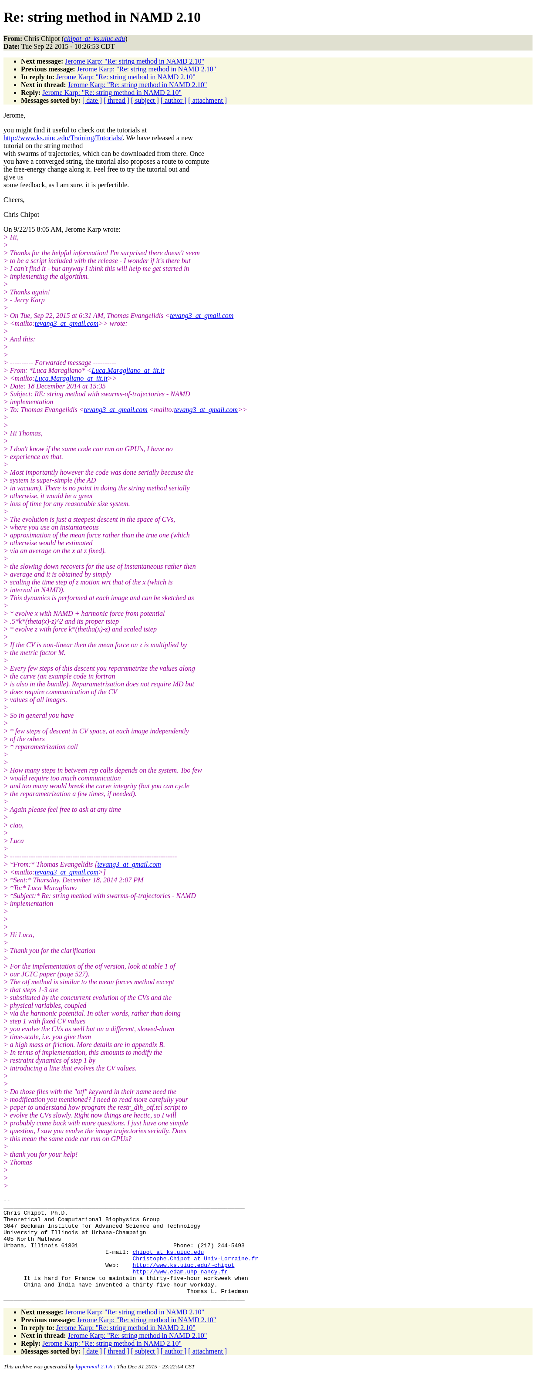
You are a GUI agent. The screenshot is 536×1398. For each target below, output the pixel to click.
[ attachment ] (207, 100)
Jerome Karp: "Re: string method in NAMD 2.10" (134, 61)
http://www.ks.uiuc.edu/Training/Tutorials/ (63, 138)
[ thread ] (116, 100)
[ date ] (92, 100)
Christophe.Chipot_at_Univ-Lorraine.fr (195, 1271)
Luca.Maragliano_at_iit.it (127, 370)
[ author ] (174, 100)
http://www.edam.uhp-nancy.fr (179, 1287)
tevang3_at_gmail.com (201, 315)
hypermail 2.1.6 (94, 1387)
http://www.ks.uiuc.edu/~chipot (183, 1279)
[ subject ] (145, 100)
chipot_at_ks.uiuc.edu (168, 1263)
